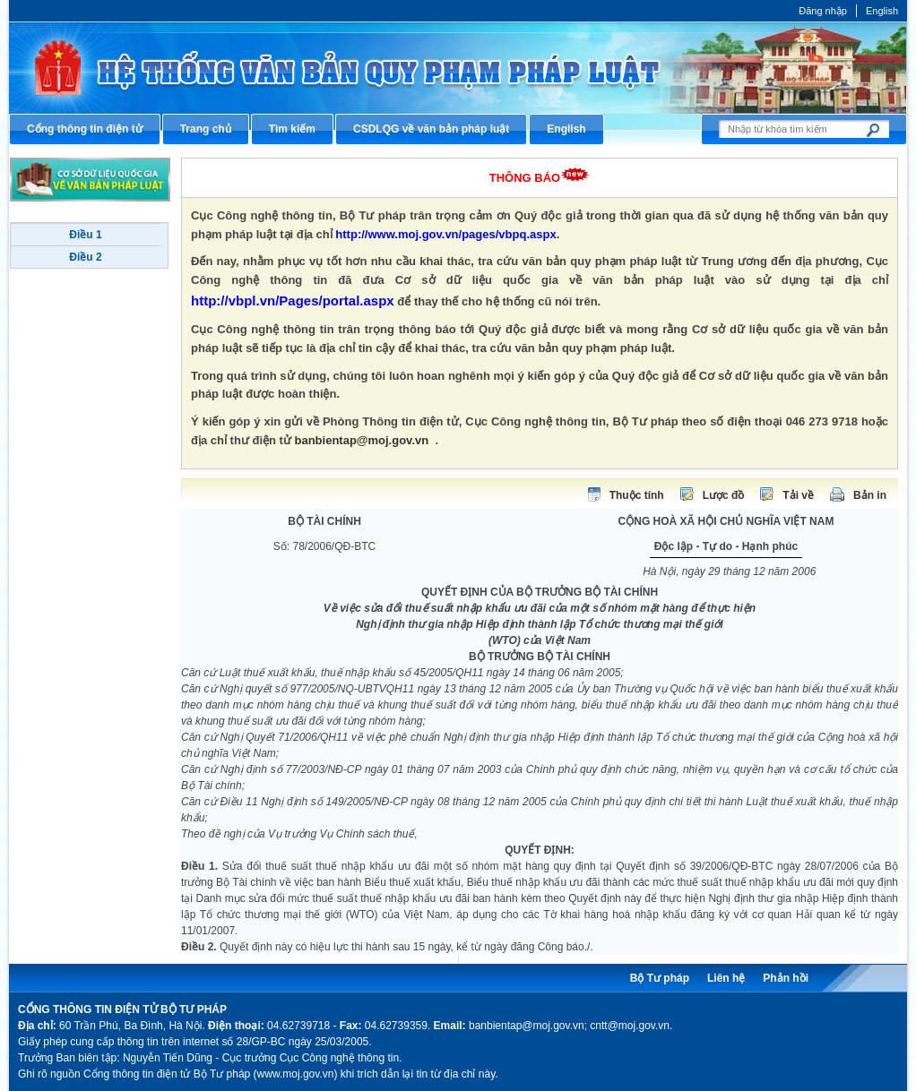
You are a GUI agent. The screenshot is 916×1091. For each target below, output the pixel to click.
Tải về (798, 495)
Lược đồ (724, 495)
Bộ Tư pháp (659, 978)
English (882, 10)
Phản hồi (785, 978)
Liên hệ (726, 978)
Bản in (869, 495)
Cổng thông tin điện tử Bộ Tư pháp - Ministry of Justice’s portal (458, 67)
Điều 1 (85, 234)
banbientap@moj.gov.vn (362, 440)
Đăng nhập (823, 10)
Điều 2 (85, 257)
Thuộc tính (636, 495)
